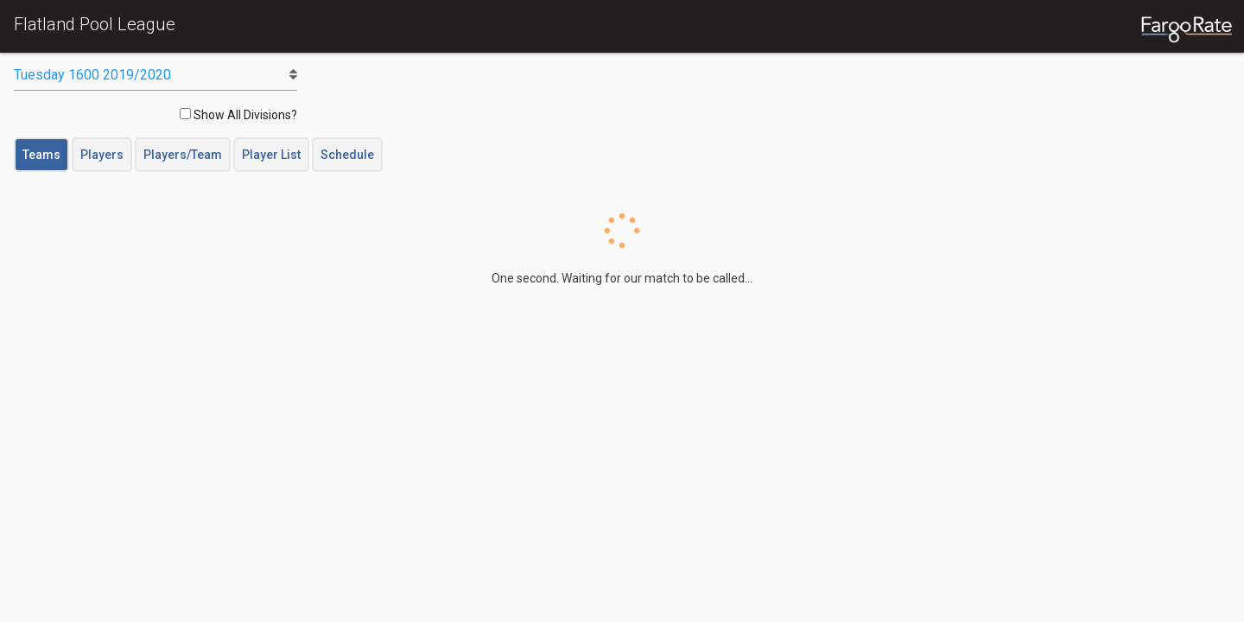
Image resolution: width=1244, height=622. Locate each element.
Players (102, 155)
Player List (271, 155)
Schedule (347, 155)
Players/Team (182, 155)
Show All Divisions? (238, 115)
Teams (41, 155)
